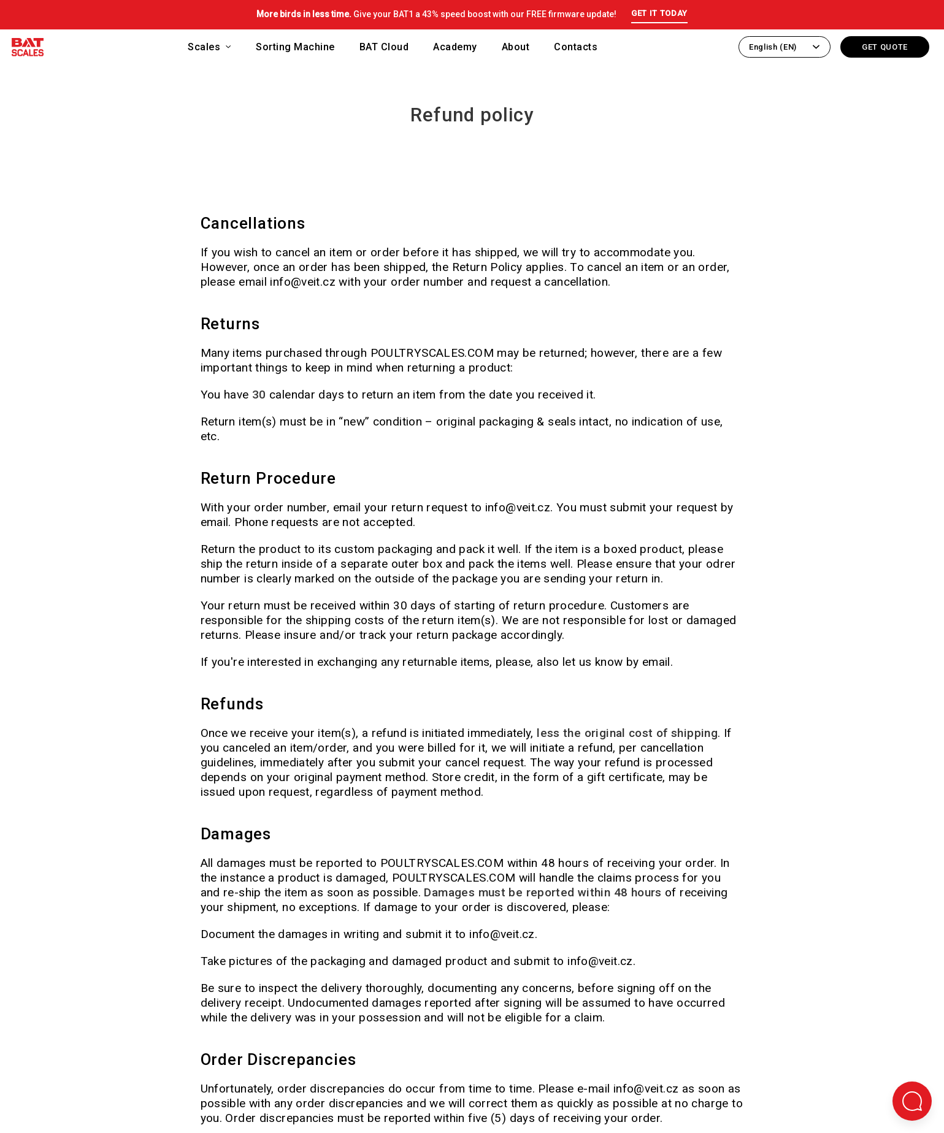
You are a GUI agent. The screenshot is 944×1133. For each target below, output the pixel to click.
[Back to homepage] (28, 49)
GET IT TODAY (659, 13)
